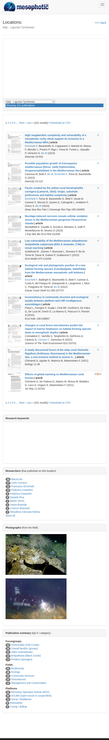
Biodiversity (17, 668)
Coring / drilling (18, 706)
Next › (22, 122)
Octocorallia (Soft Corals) (25, 644)
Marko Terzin (17, 500)
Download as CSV (60, 122)
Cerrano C (43, 339)
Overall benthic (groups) (24, 648)
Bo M (44, 153)
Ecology (15, 672)
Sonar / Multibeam (21, 699)
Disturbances (18, 679)
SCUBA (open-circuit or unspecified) (31, 695)
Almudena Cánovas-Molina (25, 511)
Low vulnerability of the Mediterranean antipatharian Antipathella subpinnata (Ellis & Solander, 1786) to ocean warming (56, 244)
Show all (10, 515)
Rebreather (16, 702)
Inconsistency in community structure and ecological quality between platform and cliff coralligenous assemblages (56, 301)
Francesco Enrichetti (22, 486)
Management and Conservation (28, 682)
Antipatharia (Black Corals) (26, 655)
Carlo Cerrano (19, 482)
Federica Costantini (22, 489)
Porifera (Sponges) (21, 659)
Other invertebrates (22, 652)
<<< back (100, 22)
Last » (30, 122)
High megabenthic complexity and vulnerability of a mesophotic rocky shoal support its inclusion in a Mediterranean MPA (55, 139)
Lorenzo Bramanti (20, 508)
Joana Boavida (18, 504)
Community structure (22, 675)
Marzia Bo (16, 479)
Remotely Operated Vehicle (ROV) (30, 692)
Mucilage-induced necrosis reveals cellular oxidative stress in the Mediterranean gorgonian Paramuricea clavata (56, 220)
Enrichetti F (31, 146)
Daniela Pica (17, 497)
